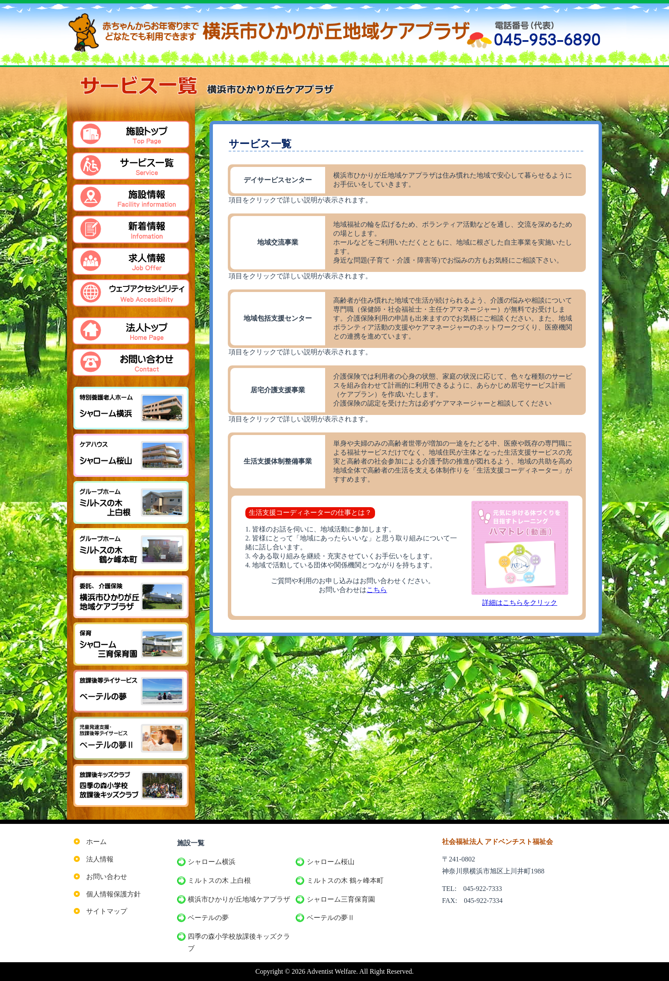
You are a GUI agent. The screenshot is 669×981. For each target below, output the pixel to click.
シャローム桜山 (331, 861)
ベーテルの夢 (208, 917)
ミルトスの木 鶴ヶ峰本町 (345, 880)
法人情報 (99, 859)
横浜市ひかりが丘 (239, 899)
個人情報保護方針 (113, 894)
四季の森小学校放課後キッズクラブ (239, 942)
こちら (376, 589)
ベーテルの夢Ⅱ (331, 917)
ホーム (96, 841)
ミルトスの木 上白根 (219, 880)
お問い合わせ (106, 876)
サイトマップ (106, 911)
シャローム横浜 (212, 861)
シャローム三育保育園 (341, 899)
